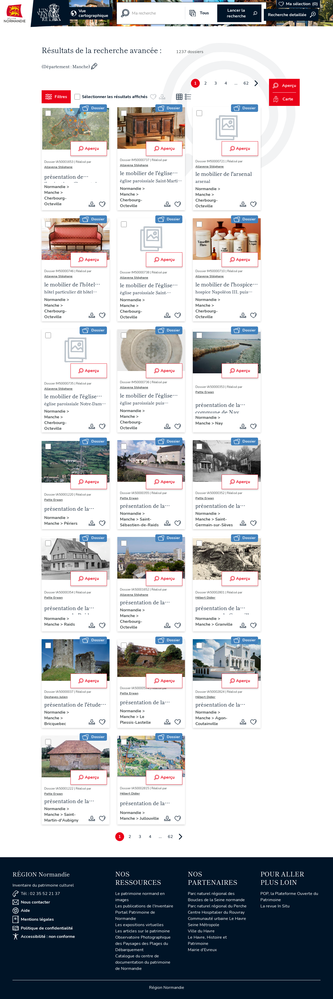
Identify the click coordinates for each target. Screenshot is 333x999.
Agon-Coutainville (211, 721)
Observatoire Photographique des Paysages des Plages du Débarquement (143, 943)
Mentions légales (33, 919)
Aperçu (88, 148)
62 (246, 83)
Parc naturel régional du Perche (217, 906)
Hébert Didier (205, 597)
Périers (71, 523)
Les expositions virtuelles (139, 925)
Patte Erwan (204, 392)
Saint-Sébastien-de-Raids (139, 522)
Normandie (55, 187)
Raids (69, 624)
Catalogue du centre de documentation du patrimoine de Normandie (142, 962)
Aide (21, 910)
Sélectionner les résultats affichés (111, 97)
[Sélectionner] (48, 113)
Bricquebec (55, 724)
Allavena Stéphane (58, 167)
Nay (219, 423)
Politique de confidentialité (42, 928)
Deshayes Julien (56, 697)
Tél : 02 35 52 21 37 (36, 894)
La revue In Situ (275, 906)
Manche (52, 192)
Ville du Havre (201, 931)
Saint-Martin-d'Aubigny (61, 817)
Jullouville (149, 818)
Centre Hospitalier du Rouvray (216, 912)
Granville (224, 624)
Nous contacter (31, 902)
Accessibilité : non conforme (43, 936)
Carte (283, 99)
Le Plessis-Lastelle (135, 719)
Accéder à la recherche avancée (291, 15)
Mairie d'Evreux (202, 950)
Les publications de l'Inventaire (144, 906)
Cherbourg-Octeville (55, 201)
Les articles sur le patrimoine (142, 931)
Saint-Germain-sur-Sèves (214, 522)
